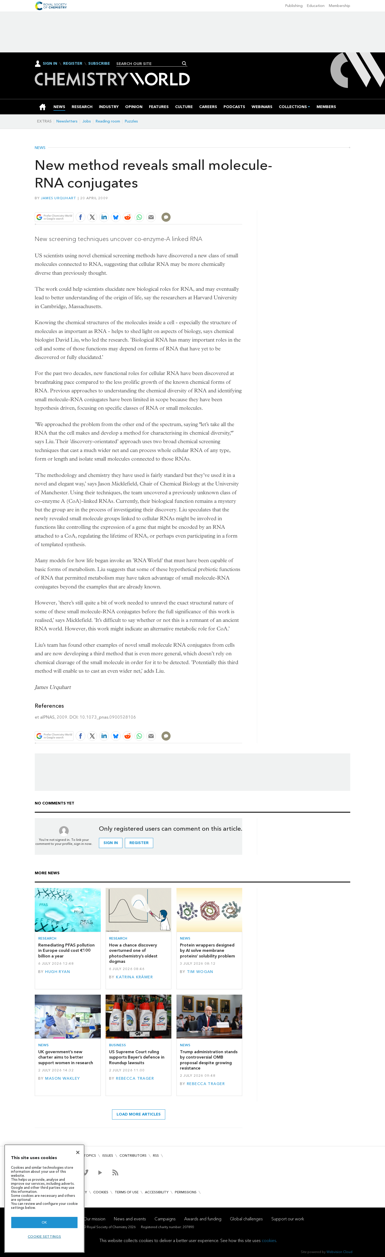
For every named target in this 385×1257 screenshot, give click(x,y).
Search (184, 63)
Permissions (186, 1192)
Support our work (287, 1218)
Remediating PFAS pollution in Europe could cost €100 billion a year (66, 950)
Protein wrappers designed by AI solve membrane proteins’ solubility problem (207, 950)
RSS (156, 1155)
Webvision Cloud (339, 1252)
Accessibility (156, 1192)
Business (117, 1045)
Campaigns (165, 1218)
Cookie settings (44, 1237)
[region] (44, 1198)
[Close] (78, 1152)
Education (316, 5)
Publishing (294, 5)
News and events (130, 1218)
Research (47, 938)
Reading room (108, 121)
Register (72, 64)
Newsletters (67, 121)
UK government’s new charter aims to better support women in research (65, 1057)
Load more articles (139, 1114)
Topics (89, 1155)
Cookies (100, 1192)
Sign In (50, 63)
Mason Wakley (62, 1078)
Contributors (133, 1155)
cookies (269, 1240)
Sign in (110, 843)
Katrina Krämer (134, 977)
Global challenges (246, 1218)
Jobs (86, 121)
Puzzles (131, 121)
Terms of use (126, 1192)
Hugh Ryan (57, 971)
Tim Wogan (200, 971)
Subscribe (99, 64)
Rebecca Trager (135, 1078)
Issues (107, 1155)
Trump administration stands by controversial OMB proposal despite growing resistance (208, 1060)
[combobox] (149, 63)
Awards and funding (202, 1218)
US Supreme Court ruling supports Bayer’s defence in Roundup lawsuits (136, 1057)
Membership (339, 5)
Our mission (94, 1218)
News (40, 148)
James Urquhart (58, 198)
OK (44, 1222)
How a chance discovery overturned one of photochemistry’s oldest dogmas (133, 953)
